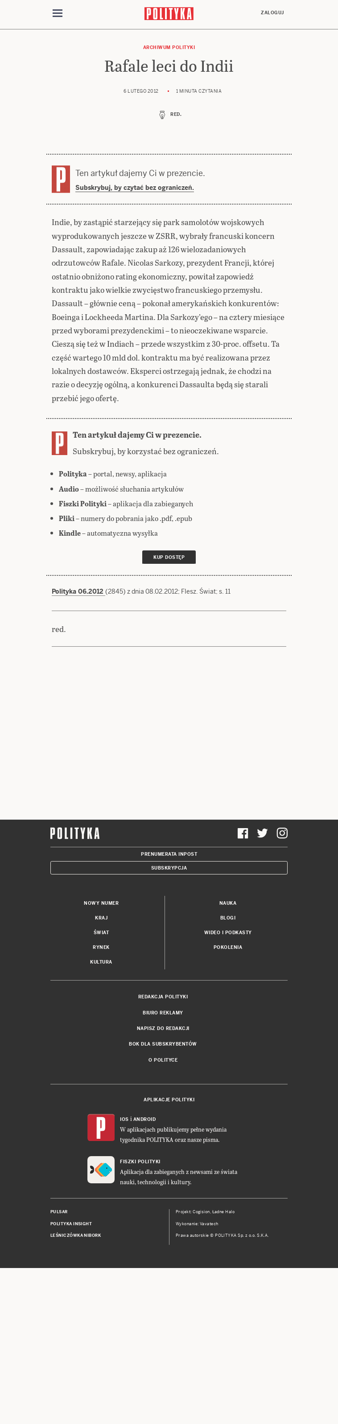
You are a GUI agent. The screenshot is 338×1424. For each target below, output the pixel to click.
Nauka (228, 903)
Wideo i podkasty (228, 933)
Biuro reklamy (163, 1013)
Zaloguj (272, 13)
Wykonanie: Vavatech (197, 1224)
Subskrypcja (169, 868)
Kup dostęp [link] (169, 557)
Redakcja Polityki (163, 997)
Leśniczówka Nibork (75, 1235)
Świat (101, 933)
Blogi (228, 918)
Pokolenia (228, 947)
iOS (124, 1119)
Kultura (101, 962)
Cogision (201, 1212)
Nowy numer (101, 903)
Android (144, 1119)
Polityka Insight (71, 1224)
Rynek (101, 947)
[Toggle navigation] (57, 15)
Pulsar (59, 1212)
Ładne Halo (223, 1212)
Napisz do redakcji (163, 1028)
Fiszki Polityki (140, 1162)
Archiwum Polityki (169, 47)
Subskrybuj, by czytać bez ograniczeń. (134, 188)
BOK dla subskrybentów (163, 1044)
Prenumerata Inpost (169, 854)
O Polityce (162, 1060)
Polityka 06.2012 (78, 591)
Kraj (101, 918)
